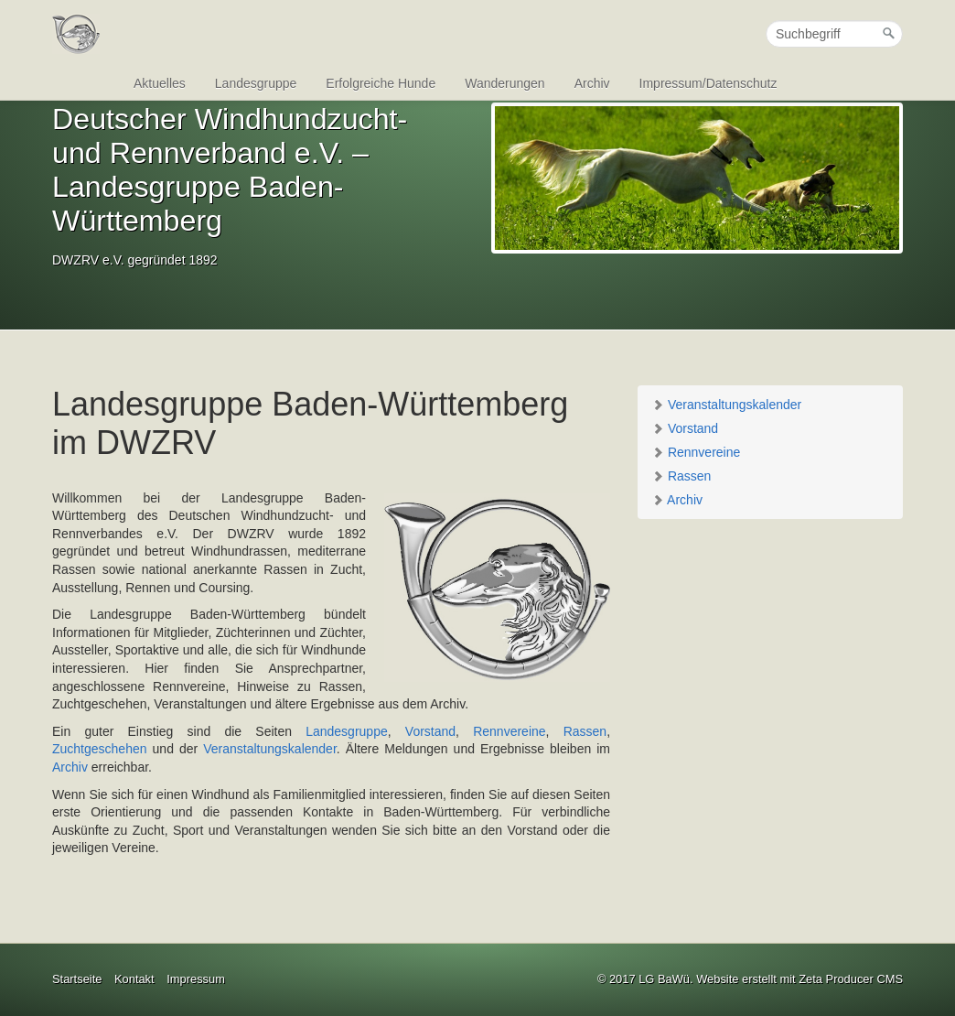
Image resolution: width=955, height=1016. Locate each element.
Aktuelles (160, 83)
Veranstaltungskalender (726, 404)
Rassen (681, 476)
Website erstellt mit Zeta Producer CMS (799, 979)
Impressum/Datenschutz (708, 83)
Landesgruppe (256, 83)
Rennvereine (695, 452)
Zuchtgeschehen (99, 748)
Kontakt (134, 979)
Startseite (77, 979)
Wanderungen (504, 83)
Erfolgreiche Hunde (380, 83)
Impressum (195, 979)
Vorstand (684, 428)
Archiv (592, 83)
